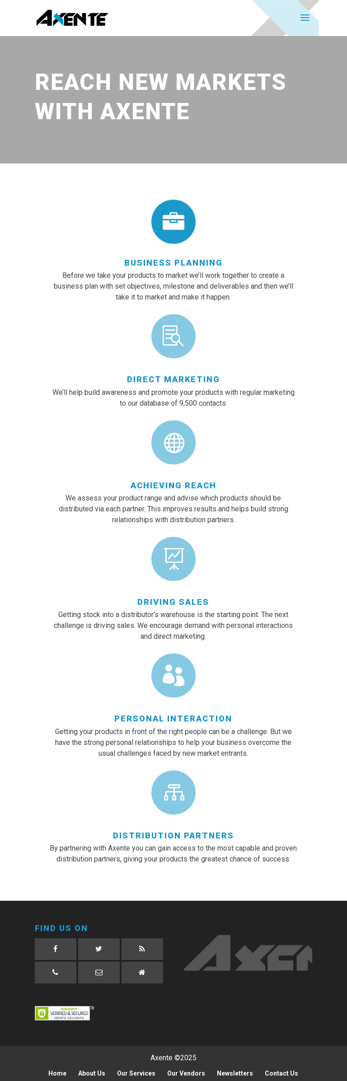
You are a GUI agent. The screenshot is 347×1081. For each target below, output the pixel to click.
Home (57, 1073)
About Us (91, 1073)
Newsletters (235, 1073)
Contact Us (281, 1073)
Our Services (136, 1073)
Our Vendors (186, 1073)
